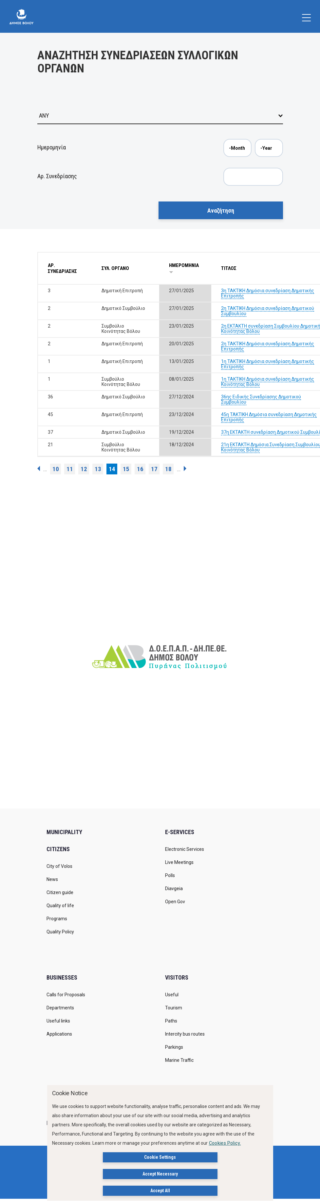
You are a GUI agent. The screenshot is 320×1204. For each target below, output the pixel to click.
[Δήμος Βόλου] (21, 16)
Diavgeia (174, 888)
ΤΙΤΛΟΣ (228, 268)
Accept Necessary (160, 1174)
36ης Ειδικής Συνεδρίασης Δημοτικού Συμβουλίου (261, 399)
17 (154, 469)
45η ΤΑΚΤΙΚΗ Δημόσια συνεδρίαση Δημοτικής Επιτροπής (269, 417)
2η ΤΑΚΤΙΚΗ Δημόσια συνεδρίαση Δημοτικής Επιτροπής (267, 346)
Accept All (160, 1191)
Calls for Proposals (66, 994)
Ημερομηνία (51, 147)
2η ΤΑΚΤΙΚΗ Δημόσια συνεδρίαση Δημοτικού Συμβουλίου (267, 311)
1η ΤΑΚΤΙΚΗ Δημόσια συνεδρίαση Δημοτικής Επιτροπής (267, 364)
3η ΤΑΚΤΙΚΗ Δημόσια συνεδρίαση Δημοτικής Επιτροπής (267, 293)
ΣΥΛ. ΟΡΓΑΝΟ (115, 268)
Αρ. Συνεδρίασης (57, 176)
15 (126, 469)
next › (185, 468)
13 (98, 469)
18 (168, 469)
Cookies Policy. (225, 1143)
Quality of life (60, 905)
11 (69, 469)
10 (55, 469)
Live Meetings (179, 862)
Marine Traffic (179, 1060)
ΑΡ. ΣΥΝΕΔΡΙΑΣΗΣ (62, 268)
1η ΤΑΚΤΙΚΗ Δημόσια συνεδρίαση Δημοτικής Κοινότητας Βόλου (267, 381)
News (52, 879)
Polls (170, 875)
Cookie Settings (160, 1157)
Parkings (174, 1047)
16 (140, 469)
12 (84, 469)
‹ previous (38, 468)
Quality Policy (60, 931)
